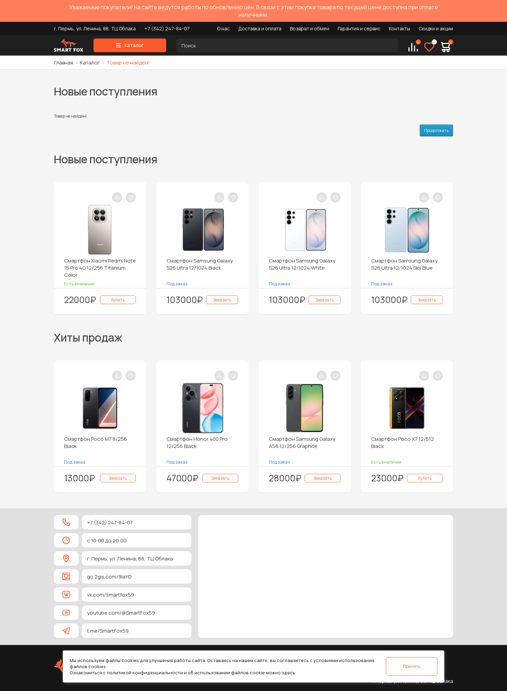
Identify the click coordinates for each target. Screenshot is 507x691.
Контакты (399, 28)
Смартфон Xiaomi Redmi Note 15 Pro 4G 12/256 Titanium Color (100, 268)
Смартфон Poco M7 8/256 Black (95, 442)
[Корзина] (445, 47)
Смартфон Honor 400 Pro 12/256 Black (197, 442)
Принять (411, 666)
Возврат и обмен (309, 28)
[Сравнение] (413, 47)
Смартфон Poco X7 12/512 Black (402, 442)
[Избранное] (429, 47)
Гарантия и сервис (359, 28)
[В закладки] (131, 197)
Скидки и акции (436, 28)
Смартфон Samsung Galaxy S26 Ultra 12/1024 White (302, 264)
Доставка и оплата (259, 28)
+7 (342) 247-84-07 (167, 28)
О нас (223, 28)
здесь (288, 673)
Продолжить (436, 130)
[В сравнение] (117, 197)
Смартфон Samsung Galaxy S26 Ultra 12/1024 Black (199, 264)
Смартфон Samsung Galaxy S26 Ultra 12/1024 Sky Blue (404, 264)
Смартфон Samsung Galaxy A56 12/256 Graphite (302, 442)
